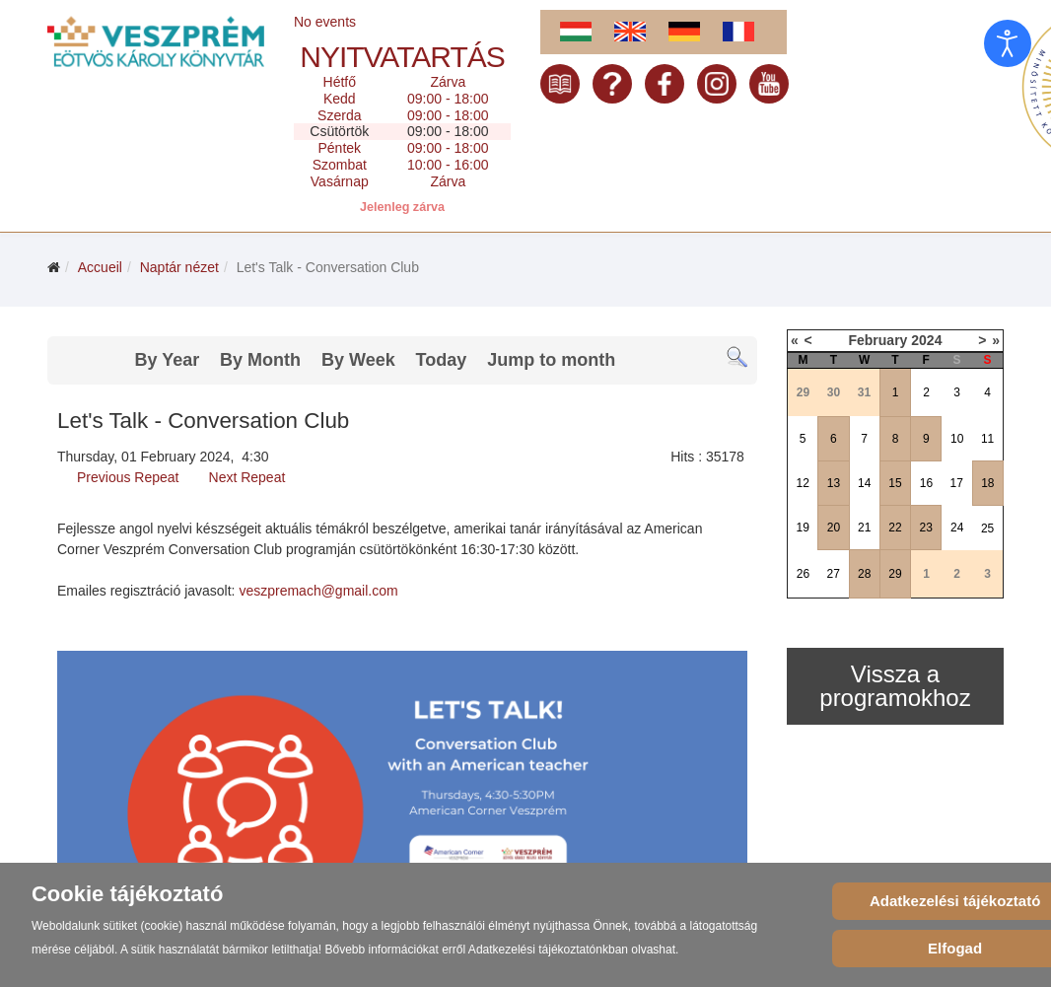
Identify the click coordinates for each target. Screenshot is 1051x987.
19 (802, 527)
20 (833, 527)
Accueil (100, 267)
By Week (358, 360)
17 (956, 483)
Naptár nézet (179, 267)
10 (956, 439)
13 (833, 483)
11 (987, 439)
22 (894, 527)
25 (987, 528)
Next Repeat (247, 477)
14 (864, 483)
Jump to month (551, 360)
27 (832, 574)
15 (894, 483)
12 (802, 483)
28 (864, 574)
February (877, 340)
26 (803, 574)
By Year (166, 360)
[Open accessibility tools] (1007, 43)
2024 (926, 340)
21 (864, 527)
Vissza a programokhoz (894, 686)
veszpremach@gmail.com (318, 591)
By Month (260, 360)
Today (441, 360)
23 (926, 527)
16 (926, 483)
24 (956, 527)
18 (987, 483)
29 (894, 574)
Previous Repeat (128, 477)
